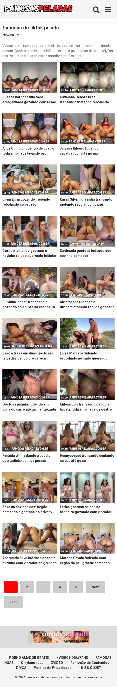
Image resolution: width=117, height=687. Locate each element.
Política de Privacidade (52, 668)
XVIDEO (57, 663)
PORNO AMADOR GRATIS (29, 658)
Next (95, 587)
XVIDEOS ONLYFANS (72, 658)
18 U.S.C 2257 (90, 668)
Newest (8, 35)
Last (13, 602)
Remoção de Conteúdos (89, 663)
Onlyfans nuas (32, 663)
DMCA (21, 668)
